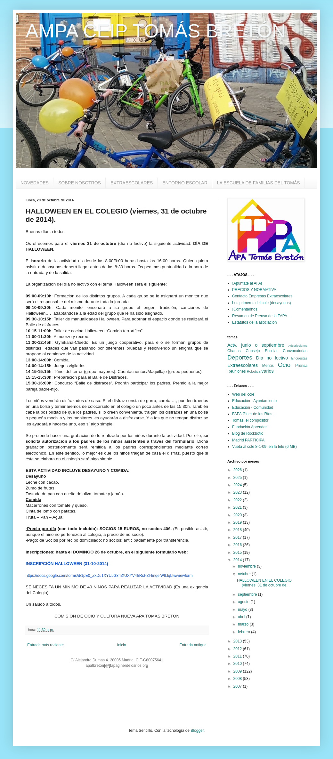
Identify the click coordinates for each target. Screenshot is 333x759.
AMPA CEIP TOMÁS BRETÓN (156, 31)
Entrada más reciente (45, 645)
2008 (238, 678)
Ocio (284, 364)
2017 (238, 537)
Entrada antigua (193, 645)
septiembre (248, 594)
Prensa (301, 365)
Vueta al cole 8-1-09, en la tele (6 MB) (264, 446)
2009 (238, 671)
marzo (244, 624)
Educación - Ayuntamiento (254, 401)
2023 (238, 492)
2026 (238, 470)
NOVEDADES (34, 182)
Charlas (233, 351)
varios (267, 371)
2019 (238, 522)
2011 (238, 656)
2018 (238, 530)
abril (242, 617)
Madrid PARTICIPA (248, 440)
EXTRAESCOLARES (131, 182)
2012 (238, 649)
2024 (238, 485)
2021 (238, 507)
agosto (244, 602)
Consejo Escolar (262, 351)
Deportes (239, 357)
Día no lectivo (272, 357)
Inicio (121, 645)
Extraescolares (242, 365)
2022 (238, 500)
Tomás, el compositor (250, 420)
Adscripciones (297, 345)
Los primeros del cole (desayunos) (261, 303)
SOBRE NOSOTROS (79, 182)
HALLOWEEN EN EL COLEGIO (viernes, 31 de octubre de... (264, 582)
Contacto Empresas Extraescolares (262, 296)
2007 (238, 686)
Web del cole (243, 394)
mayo (243, 609)
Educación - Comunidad (252, 407)
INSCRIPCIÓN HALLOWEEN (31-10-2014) (67, 563)
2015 (238, 552)
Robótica (254, 371)
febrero (244, 632)
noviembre (247, 566)
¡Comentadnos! (245, 309)
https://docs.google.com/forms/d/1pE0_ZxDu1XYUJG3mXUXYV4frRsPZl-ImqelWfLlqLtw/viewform (109, 575)
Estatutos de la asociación (254, 322)
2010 (238, 663)
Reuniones (236, 371)
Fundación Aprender (249, 427)
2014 (238, 560)
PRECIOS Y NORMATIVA (254, 289)
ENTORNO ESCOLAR (184, 182)
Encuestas (299, 358)
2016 (238, 545)
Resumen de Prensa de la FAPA (259, 316)
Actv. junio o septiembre (255, 345)
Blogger (197, 730)
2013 (238, 641)
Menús (268, 365)
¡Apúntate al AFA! (247, 283)
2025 (238, 477)
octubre (245, 574)
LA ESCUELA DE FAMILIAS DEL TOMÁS (258, 182)
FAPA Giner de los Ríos (252, 414)
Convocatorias (295, 351)
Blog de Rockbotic (247, 433)
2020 (238, 515)
